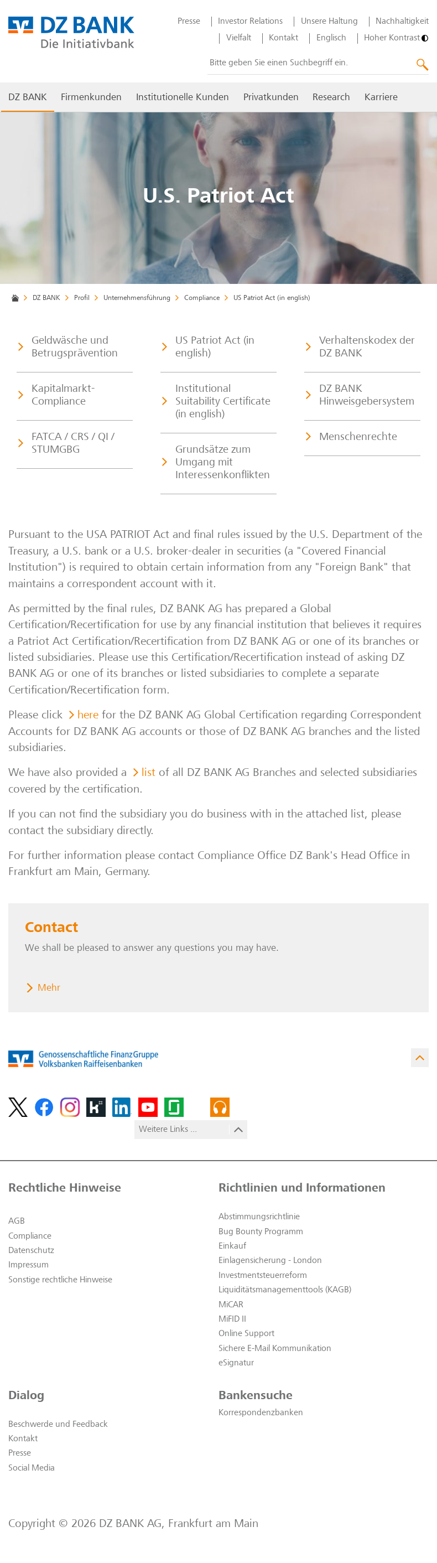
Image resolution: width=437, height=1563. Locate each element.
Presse (189, 21)
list (148, 773)
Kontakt (283, 38)
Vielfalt (238, 38)
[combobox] (318, 64)
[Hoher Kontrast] (396, 38)
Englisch (331, 38)
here (87, 716)
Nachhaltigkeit (402, 21)
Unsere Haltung (329, 21)
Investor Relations (250, 21)
